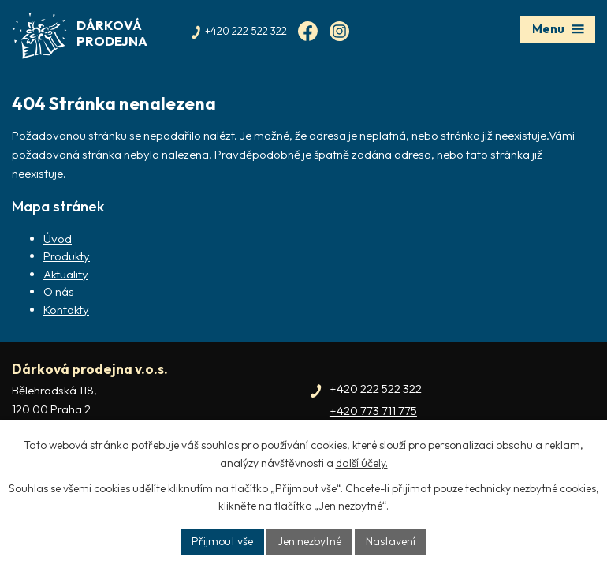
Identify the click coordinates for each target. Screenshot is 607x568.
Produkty (66, 255)
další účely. (362, 463)
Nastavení (390, 541)
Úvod (57, 238)
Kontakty (66, 309)
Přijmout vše (222, 541)
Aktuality (65, 274)
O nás (58, 291)
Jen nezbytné (309, 541)
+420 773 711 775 (373, 410)
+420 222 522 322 (376, 388)
